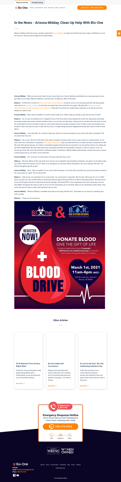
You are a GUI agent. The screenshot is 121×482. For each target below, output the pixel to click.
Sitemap (78, 464)
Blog (68, 464)
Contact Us (62, 7)
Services (32, 7)
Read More (19, 383)
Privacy (73, 464)
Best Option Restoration (52, 142)
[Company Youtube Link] (17, 475)
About (45, 7)
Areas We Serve (39, 7)
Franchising (63, 464)
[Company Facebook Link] (14, 475)
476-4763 (21, 472)
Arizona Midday (58, 33)
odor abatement (45, 108)
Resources (51, 7)
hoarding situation (31, 105)
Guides (56, 7)
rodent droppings (33, 108)
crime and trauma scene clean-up (51, 103)
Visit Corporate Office (60, 478)
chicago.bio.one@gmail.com (25, 469)
